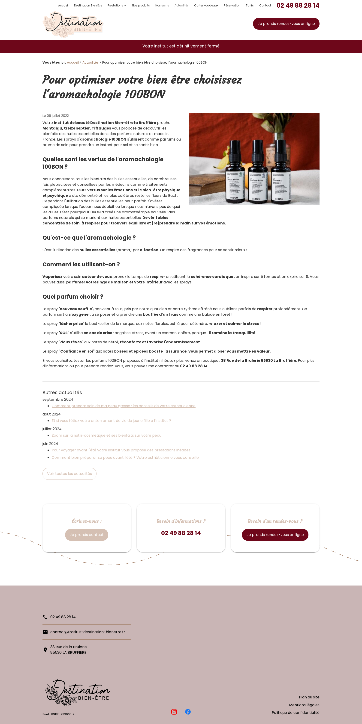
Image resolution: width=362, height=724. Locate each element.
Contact (265, 5)
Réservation (232, 5)
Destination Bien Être (88, 5)
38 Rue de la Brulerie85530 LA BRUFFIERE (68, 649)
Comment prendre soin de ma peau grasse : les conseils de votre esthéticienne (124, 406)
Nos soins (162, 5)
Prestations (115, 5)
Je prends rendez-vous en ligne (286, 23)
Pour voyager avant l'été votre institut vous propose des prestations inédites (121, 450)
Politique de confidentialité (296, 713)
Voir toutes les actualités (69, 473)
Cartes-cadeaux (206, 5)
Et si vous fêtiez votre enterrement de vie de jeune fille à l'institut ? (111, 420)
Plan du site (309, 702)
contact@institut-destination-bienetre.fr (87, 632)
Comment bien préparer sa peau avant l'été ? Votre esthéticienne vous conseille (125, 457)
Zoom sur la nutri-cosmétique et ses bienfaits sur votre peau (106, 435)
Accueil (63, 5)
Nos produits (141, 5)
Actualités (182, 5)
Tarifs (250, 5)
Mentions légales (304, 708)
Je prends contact (87, 534)
